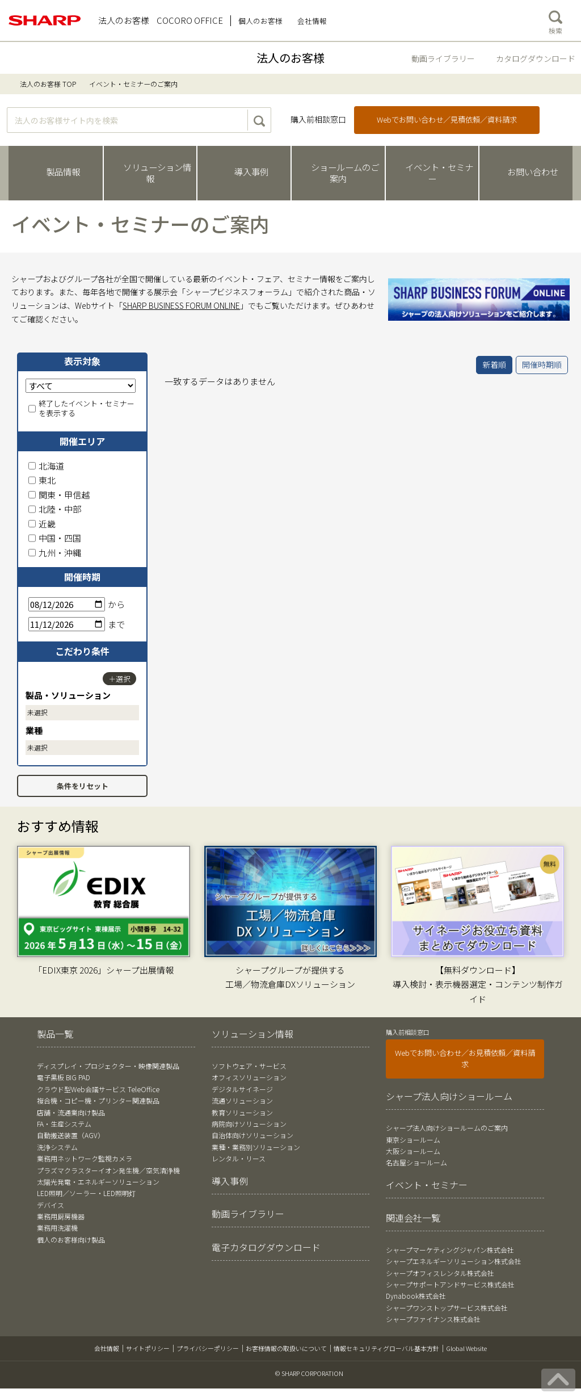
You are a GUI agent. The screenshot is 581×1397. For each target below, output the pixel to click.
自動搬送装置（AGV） (70, 1135)
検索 (555, 20)
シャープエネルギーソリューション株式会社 (453, 1261)
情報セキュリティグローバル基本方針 (386, 1348)
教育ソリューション (242, 1112)
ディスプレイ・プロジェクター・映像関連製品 (108, 1066)
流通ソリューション (242, 1100)
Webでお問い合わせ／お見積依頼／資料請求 (465, 1058)
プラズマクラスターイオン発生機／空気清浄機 (108, 1170)
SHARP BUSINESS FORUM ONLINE (181, 305)
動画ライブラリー (443, 58)
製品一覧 (55, 1034)
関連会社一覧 (413, 1217)
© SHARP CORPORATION (309, 1373)
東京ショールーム (413, 1139)
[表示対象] (81, 386)
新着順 (494, 364)
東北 (42, 480)
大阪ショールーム (413, 1151)
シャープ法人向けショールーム (449, 1096)
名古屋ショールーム (416, 1162)
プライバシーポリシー (207, 1348)
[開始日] (66, 604)
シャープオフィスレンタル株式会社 (440, 1273)
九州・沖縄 (54, 553)
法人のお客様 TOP (48, 84)
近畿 (42, 524)
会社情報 (106, 1348)
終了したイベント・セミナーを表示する (81, 408)
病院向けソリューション (249, 1123)
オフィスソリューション (249, 1077)
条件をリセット (82, 786)
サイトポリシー (148, 1348)
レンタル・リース (239, 1158)
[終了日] (66, 624)
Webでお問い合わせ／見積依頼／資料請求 (447, 119)
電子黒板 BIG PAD (63, 1077)
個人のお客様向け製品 (71, 1239)
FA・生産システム (64, 1123)
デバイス (50, 1205)
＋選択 (119, 678)
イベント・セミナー (427, 1185)
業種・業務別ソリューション (256, 1147)
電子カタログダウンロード (266, 1247)
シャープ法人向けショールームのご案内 (447, 1127)
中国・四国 (54, 538)
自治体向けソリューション (252, 1135)
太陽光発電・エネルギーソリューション (98, 1181)
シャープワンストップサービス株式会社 (447, 1307)
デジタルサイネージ (242, 1089)
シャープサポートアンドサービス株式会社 (450, 1284)
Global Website (466, 1348)
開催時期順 (542, 364)
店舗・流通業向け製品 (71, 1112)
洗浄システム (57, 1147)
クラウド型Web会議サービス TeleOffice (98, 1089)
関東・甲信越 (59, 495)
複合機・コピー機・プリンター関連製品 (98, 1100)
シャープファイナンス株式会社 (433, 1319)
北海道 (46, 466)
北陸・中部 (54, 509)
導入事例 (230, 1181)
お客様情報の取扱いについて (286, 1348)
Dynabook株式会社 (416, 1295)
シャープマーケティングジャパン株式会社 (450, 1250)
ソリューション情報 (252, 1034)
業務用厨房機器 (61, 1216)
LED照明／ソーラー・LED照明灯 (86, 1193)
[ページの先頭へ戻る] (558, 1380)
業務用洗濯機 (57, 1227)
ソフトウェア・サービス (249, 1066)
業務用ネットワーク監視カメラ (84, 1158)
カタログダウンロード (535, 58)
